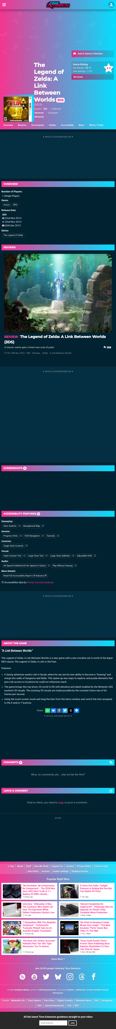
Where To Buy (96, 125)
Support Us (57, 866)
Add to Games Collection (88, 54)
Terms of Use (101, 866)
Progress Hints (11, 536)
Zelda (45, 353)
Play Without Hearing (62, 565)
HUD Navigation (32, 536)
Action (7, 205)
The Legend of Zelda (13, 235)
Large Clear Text (35, 556)
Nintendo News (83, 1000)
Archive (45, 871)
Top (11, 866)
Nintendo (39, 113)
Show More (58, 959)
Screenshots (37, 125)
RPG (15, 205)
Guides (52, 125)
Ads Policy (33, 871)
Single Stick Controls (13, 546)
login (61, 802)
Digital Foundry (65, 1000)
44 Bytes (70, 990)
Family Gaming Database (40, 582)
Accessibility (67, 125)
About (20, 866)
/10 (88, 68)
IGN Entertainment (47, 990)
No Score (78, 77)
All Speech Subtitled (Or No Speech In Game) (25, 565)
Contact (70, 866)
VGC (39, 1005)
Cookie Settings (61, 871)
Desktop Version (80, 871)
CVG (69, 1005)
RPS (77, 1005)
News (81, 125)
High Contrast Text (12, 556)
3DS (45, 109)
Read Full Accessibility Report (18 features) (25, 575)
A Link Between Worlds (60, 353)
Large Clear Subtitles (60, 556)
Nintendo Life (18, 1000)
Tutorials (51, 536)
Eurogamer (107, 1000)
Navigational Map (31, 526)
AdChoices (81, 990)
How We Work (41, 866)
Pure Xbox (49, 1000)
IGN (96, 1000)
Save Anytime (10, 526)
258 (107, 347)
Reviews (22, 125)
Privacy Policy (84, 866)
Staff (28, 866)
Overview (8, 125)
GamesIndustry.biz (54, 1005)
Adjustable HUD (84, 556)
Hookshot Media (21, 990)
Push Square (34, 1000)
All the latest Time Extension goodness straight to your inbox (58, 1016)
